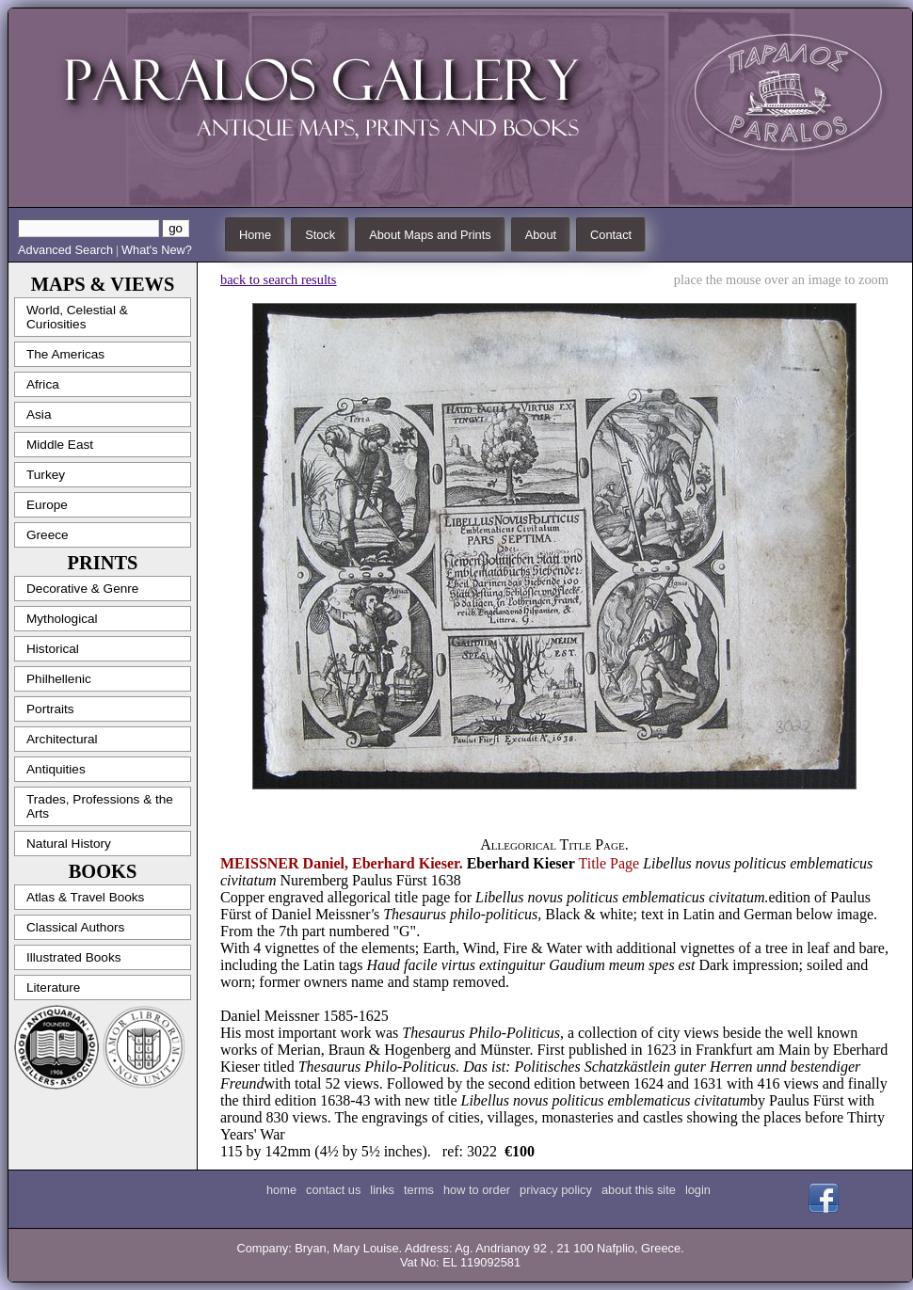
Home (255, 235)
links (382, 1190)
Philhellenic (58, 679)
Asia (38, 414)
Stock (320, 235)
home (281, 1190)
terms (419, 1190)
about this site (638, 1190)
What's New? (156, 250)
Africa (42, 384)
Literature (53, 987)
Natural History (68, 843)
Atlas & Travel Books (85, 897)
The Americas (65, 354)
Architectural (62, 739)
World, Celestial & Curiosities (77, 317)
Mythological (62, 619)
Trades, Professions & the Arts (99, 806)
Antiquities (56, 769)
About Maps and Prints (429, 235)
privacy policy (556, 1190)
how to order (476, 1190)
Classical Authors (75, 927)
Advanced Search (65, 250)
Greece (47, 535)
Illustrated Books (73, 957)
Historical (52, 649)
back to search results (278, 279)
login (698, 1190)
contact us (333, 1190)
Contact (611, 235)
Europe (47, 505)
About (540, 235)
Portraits (50, 709)
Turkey (45, 475)
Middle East (59, 445)
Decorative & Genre (82, 588)
